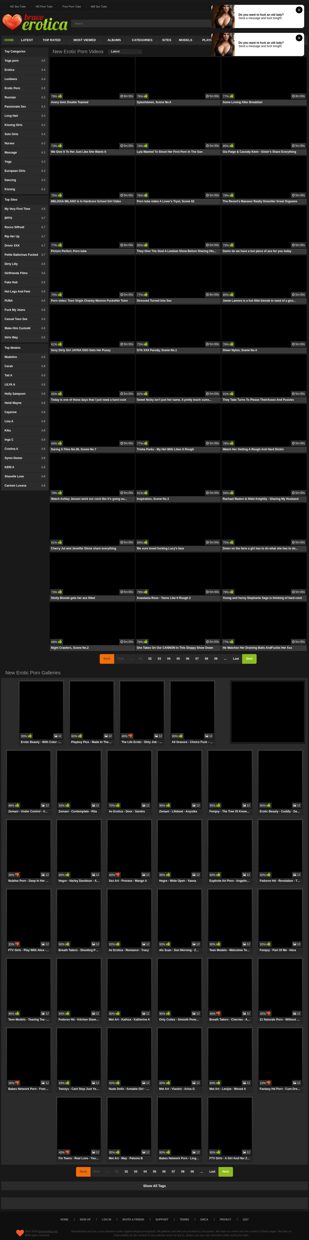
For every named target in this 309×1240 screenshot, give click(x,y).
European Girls (25, 171)
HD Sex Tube (18, 6)
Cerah (25, 366)
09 (215, 658)
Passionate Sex (25, 106)
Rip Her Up (25, 236)
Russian (25, 97)
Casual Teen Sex (25, 319)
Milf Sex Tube (99, 6)
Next (249, 658)
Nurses (25, 143)
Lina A (25, 421)
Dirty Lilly (25, 264)
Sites (166, 40)
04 (168, 658)
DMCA (204, 1219)
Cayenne (25, 412)
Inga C (25, 439)
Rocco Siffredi (25, 227)
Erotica (25, 70)
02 (149, 658)
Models (185, 40)
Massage (25, 152)
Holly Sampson (25, 393)
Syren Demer (25, 458)
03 (159, 658)
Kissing (25, 189)
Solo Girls (25, 134)
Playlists (210, 40)
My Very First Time (25, 209)
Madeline (25, 357)
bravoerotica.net (47, 1231)
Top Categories (15, 51)
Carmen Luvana (25, 485)
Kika (25, 430)
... (225, 658)
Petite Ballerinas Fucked (25, 254)
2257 (245, 1219)
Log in (106, 1219)
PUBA (25, 300)
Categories (142, 40)
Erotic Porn (25, 88)
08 (206, 658)
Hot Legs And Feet (25, 291)
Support (161, 1219)
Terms (184, 1219)
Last (236, 658)
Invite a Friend (133, 1219)
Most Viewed (84, 40)
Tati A (25, 375)
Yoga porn (25, 60)
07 (196, 658)
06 (187, 658)
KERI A (25, 467)
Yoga (25, 161)
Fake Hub (25, 282)
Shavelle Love (25, 476)
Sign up (85, 1219)
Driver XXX (25, 245)
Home (9, 40)
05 (178, 658)
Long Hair (25, 115)
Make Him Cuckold (25, 328)
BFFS (25, 218)
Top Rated (52, 40)
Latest (27, 40)
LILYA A (25, 384)
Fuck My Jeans (25, 310)
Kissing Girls (25, 125)
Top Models (13, 348)
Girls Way (25, 337)
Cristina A (25, 449)
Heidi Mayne (25, 403)
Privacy (225, 1219)
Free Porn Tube (72, 6)
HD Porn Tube (44, 6)
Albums (114, 40)
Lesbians (25, 79)
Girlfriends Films (25, 273)
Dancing (25, 180)
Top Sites (11, 199)
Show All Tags (154, 1186)
